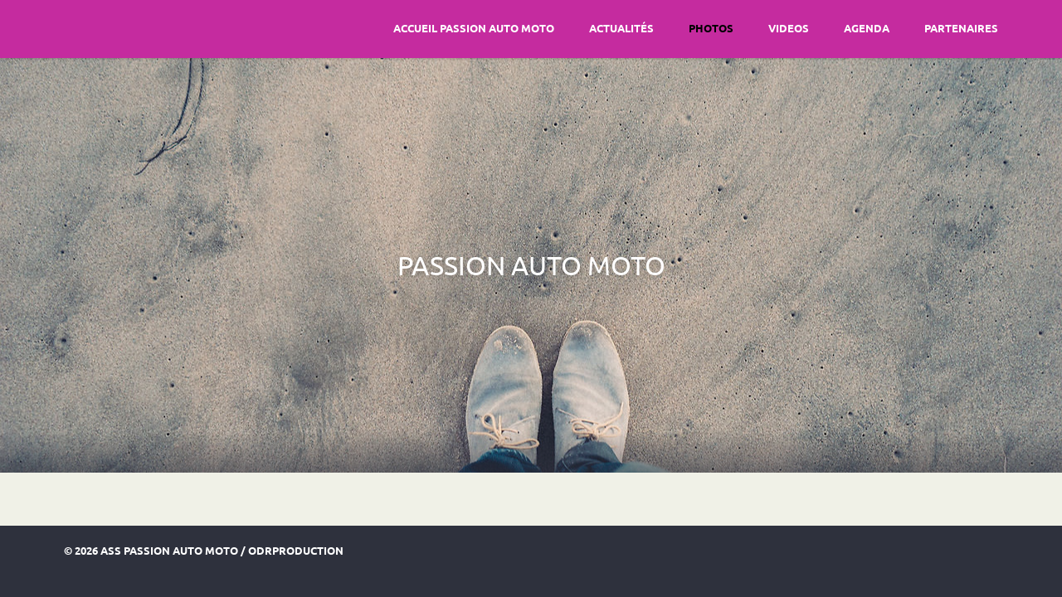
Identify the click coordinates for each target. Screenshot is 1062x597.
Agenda (866, 28)
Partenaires (961, 28)
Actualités (621, 28)
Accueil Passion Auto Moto (473, 28)
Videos (788, 28)
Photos (711, 28)
